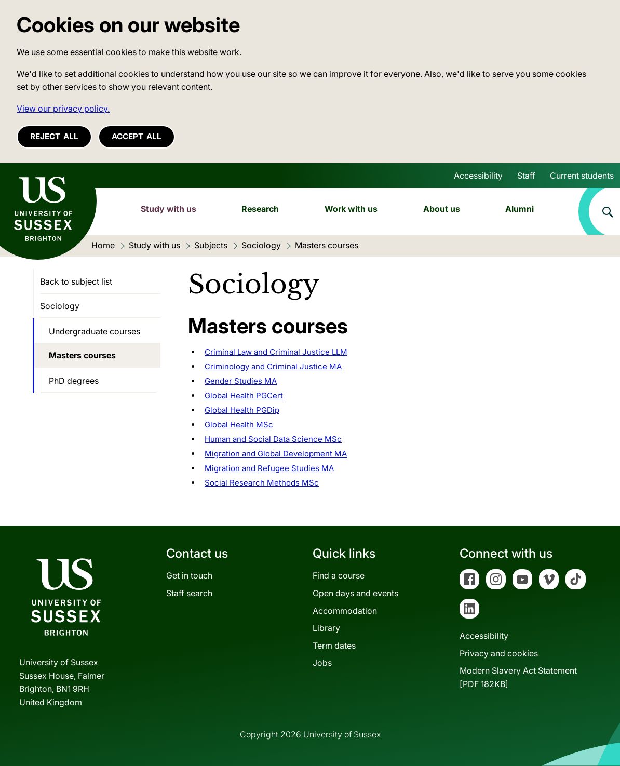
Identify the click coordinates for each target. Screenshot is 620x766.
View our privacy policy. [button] (63, 108)
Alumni (519, 209)
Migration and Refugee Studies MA (269, 468)
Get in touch (189, 575)
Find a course (339, 575)
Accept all (136, 136)
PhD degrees (74, 380)
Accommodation (345, 611)
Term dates (334, 645)
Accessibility (478, 175)
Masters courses (82, 355)
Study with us (168, 209)
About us (441, 209)
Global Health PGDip (242, 410)
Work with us (351, 209)
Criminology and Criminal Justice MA (273, 366)
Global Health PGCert (244, 395)
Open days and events (355, 593)
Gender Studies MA (241, 381)
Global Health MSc (239, 424)
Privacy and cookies (499, 653)
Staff (526, 175)
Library (326, 628)
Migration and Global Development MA (276, 454)
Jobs (322, 662)
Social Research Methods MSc (262, 483)
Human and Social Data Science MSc (273, 439)
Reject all (54, 136)
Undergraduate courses (94, 331)
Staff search (189, 593)
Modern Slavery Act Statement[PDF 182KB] (518, 677)
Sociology (59, 306)
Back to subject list (76, 281)
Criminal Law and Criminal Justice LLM (276, 352)
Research (260, 209)
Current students (582, 175)
